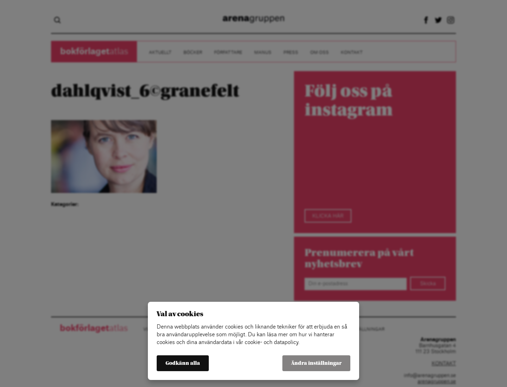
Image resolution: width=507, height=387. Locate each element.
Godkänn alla (182, 363)
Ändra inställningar (316, 363)
